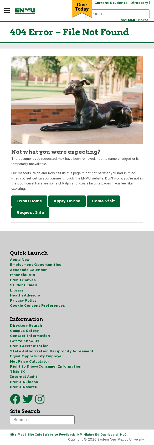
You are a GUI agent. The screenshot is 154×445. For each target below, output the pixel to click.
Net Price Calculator (29, 361)
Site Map (17, 434)
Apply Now (19, 259)
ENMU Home (29, 201)
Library (16, 290)
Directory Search (26, 325)
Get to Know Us (24, 341)
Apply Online (67, 201)
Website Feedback (60, 434)
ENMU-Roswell (24, 387)
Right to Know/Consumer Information (45, 366)
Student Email (23, 285)
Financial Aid (22, 275)
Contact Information (30, 335)
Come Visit (103, 201)
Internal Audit (23, 376)
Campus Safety (24, 331)
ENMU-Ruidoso (24, 382)
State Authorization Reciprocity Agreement (52, 351)
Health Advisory (25, 295)
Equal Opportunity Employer (36, 356)
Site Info (35, 434)
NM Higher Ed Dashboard (97, 434)
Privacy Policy (23, 300)
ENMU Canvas (23, 280)
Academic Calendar (28, 270)
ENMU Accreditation (29, 346)
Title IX (17, 371)
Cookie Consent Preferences (37, 305)
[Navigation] (7, 10)
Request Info (30, 212)
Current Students (110, 3)
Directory (139, 3)
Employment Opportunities (35, 264)
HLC (123, 434)
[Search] (117, 13)
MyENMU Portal (135, 20)
